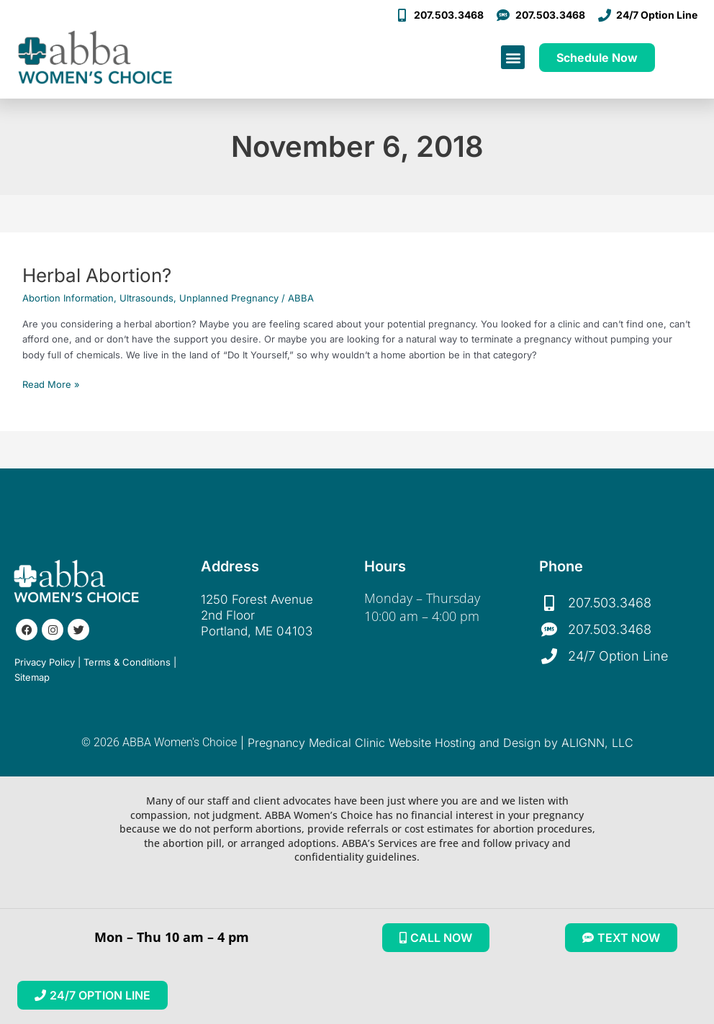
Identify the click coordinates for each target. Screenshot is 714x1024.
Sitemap (32, 677)
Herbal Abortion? (96, 275)
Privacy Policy (44, 662)
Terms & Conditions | (129, 662)
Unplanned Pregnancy (229, 298)
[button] (513, 57)
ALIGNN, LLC (597, 742)
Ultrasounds (146, 298)
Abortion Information (68, 298)
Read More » (51, 383)
